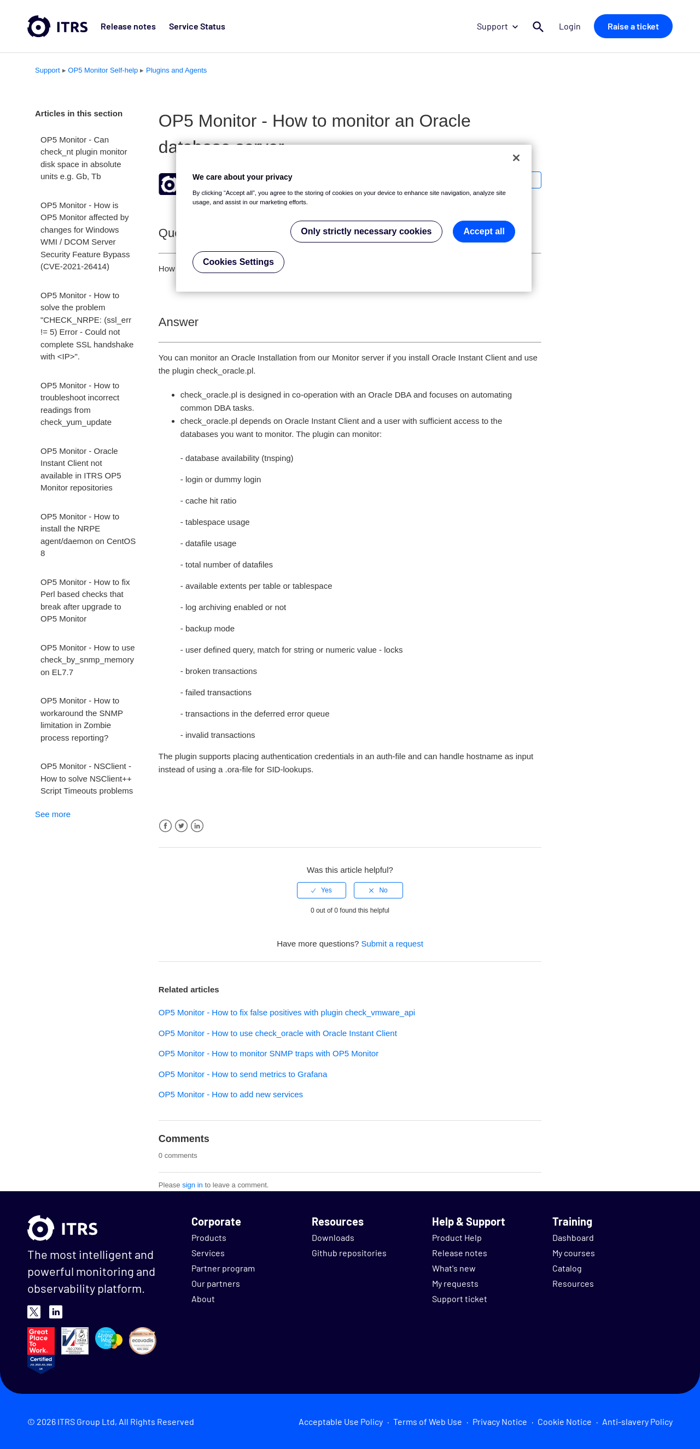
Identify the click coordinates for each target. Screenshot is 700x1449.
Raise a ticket (633, 26)
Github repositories (349, 1252)
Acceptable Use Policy (341, 1421)
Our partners (215, 1283)
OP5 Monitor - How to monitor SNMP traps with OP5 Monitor (268, 1053)
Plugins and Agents (176, 70)
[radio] (321, 890)
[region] (354, 218)
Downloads (333, 1237)
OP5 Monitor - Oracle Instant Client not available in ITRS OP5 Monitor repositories (80, 469)
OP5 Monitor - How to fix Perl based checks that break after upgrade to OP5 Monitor (85, 600)
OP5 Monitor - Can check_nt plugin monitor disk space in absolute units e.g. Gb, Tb (83, 158)
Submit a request (392, 943)
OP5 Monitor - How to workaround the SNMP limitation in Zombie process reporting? (81, 719)
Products (208, 1237)
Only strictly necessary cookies (366, 231)
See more (53, 814)
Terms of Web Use (427, 1421)
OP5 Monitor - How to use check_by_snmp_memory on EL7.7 (87, 660)
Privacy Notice (499, 1421)
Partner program (223, 1268)
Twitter (181, 826)
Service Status (197, 26)
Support (497, 26)
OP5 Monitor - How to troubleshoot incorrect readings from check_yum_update (79, 404)
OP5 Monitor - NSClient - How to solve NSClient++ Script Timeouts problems (86, 778)
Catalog (567, 1268)
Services (208, 1252)
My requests (455, 1283)
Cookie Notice (565, 1421)
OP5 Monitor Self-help (103, 70)
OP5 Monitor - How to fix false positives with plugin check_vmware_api (287, 1012)
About (203, 1298)
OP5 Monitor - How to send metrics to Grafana (243, 1074)
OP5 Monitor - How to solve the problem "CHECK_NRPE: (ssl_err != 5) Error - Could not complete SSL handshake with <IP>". (86, 326)
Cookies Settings (238, 262)
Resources (573, 1283)
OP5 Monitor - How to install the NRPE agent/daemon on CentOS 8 (88, 535)
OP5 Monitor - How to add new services (231, 1094)
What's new (454, 1268)
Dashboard (573, 1237)
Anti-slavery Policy (637, 1421)
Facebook (165, 826)
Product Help (457, 1237)
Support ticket (459, 1298)
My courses (573, 1252)
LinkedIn (197, 826)
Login (570, 26)
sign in (192, 1185)
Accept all (484, 231)
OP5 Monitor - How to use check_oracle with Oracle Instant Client (278, 1033)
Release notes (128, 26)
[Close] (516, 158)
